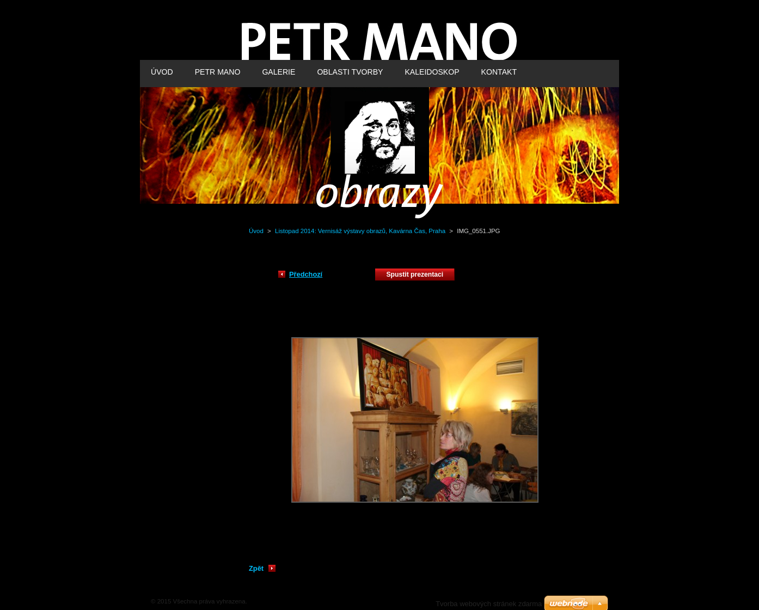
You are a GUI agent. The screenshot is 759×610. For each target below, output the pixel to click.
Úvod (256, 231)
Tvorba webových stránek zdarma (489, 604)
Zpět (256, 568)
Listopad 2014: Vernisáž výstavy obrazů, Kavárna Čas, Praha (360, 231)
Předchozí (305, 274)
